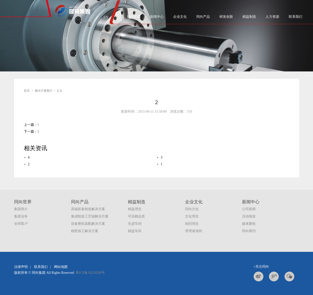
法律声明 (21, 267)
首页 (27, 90)
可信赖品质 (136, 216)
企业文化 (180, 17)
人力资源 (272, 17)
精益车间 (135, 231)
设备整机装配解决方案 (88, 224)
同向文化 (192, 209)
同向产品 (203, 17)
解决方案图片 (44, 90)
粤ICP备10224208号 (90, 273)
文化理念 (192, 216)
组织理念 (192, 224)
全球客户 (21, 224)
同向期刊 (249, 231)
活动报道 (249, 216)
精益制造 (249, 17)
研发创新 (226, 17)
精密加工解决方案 (84, 231)
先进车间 (135, 224)
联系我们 (295, 17)
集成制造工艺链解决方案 (89, 216)
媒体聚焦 (249, 224)
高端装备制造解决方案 (88, 209)
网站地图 (61, 267)
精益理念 (135, 209)
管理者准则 (193, 231)
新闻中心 (157, 17)
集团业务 (21, 216)
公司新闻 (249, 209)
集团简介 (21, 209)
